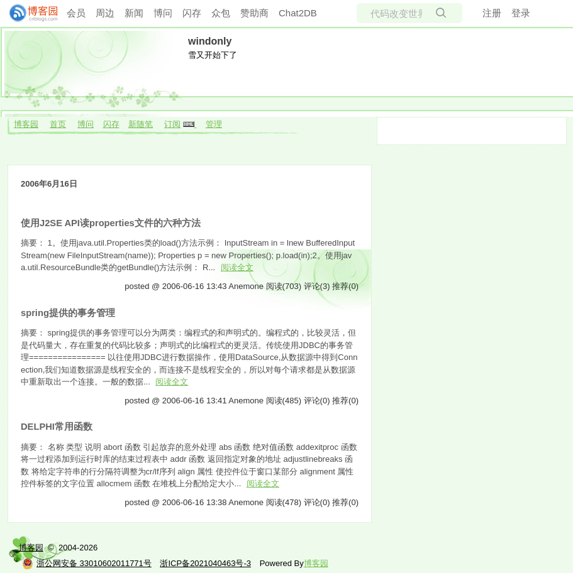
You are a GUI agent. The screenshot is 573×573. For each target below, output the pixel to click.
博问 (162, 13)
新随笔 (140, 124)
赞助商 (254, 13)
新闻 (134, 13)
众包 (220, 13)
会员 (76, 13)
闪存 (191, 13)
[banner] (28, 13)
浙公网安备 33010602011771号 (87, 563)
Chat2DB (298, 13)
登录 (520, 13)
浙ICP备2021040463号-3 (205, 563)
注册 (491, 13)
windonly (209, 41)
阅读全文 (237, 267)
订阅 (172, 124)
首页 (58, 124)
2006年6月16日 (49, 183)
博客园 (26, 124)
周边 (105, 13)
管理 (214, 124)
